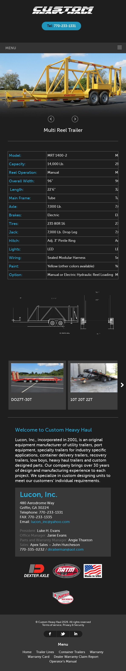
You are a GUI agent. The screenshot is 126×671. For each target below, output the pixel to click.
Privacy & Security (73, 624)
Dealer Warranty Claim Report (76, 656)
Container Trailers (72, 652)
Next (75, 119)
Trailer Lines (45, 652)
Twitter (63, 634)
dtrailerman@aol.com (66, 549)
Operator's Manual (63, 661)
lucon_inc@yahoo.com (50, 522)
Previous (51, 119)
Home (63, 10)
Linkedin (76, 634)
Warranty (96, 652)
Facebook (50, 634)
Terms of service (52, 624)
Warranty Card (38, 656)
